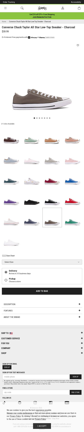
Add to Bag (42, 291)
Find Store (75, 392)
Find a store (7, 388)
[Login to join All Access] (42, 14)
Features (42, 310)
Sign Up (7, 367)
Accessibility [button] (76, 2)
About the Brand (42, 317)
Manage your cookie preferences (19, 413)
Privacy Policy (55, 382)
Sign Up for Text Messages (13, 372)
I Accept (42, 426)
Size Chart (8, 256)
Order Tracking (9, 2)
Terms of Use (44, 382)
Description (42, 304)
